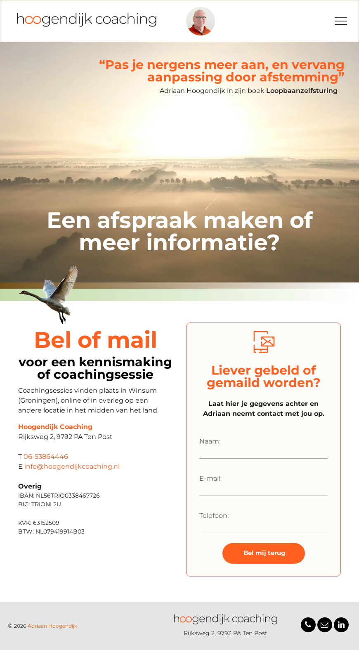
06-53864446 (46, 456)
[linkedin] (341, 625)
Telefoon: (214, 516)
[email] (324, 625)
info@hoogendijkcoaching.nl (72, 466)
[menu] (341, 21)
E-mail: (210, 478)
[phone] (308, 625)
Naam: (209, 441)
